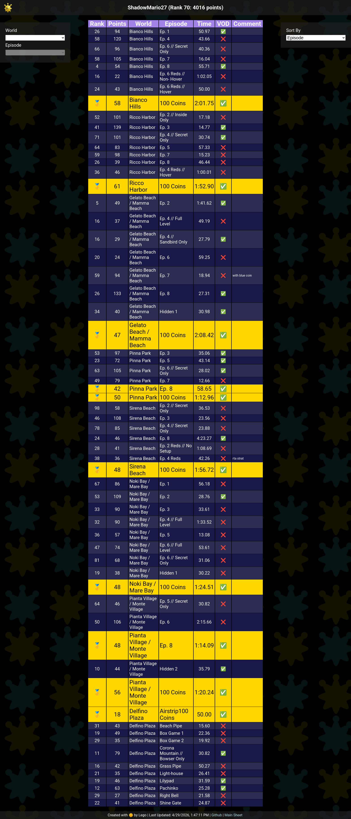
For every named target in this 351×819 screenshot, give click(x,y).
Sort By (293, 30)
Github (216, 815)
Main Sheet (233, 815)
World (11, 30)
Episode (13, 45)
